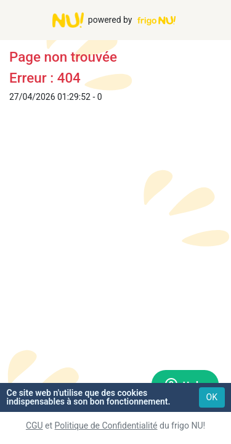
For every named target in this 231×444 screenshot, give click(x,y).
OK (211, 397)
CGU (34, 425)
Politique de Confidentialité (106, 425)
